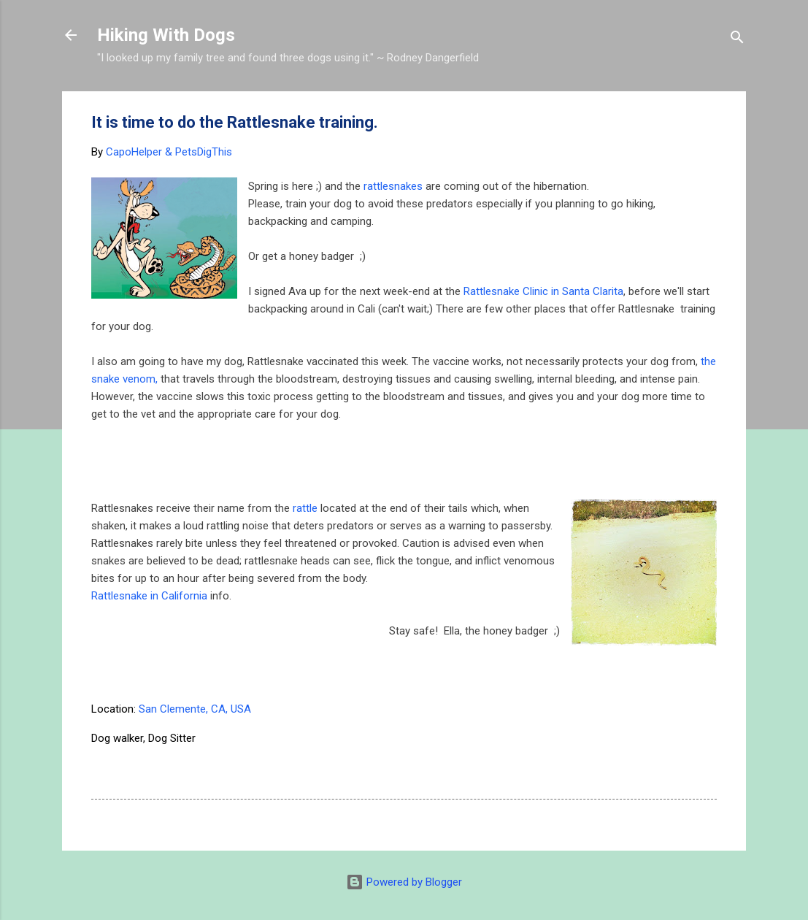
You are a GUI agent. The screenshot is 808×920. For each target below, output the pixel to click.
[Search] (737, 40)
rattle (305, 508)
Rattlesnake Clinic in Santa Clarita (543, 291)
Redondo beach (135, 767)
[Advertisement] (208, 476)
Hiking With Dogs (166, 35)
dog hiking (229, 738)
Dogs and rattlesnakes (326, 738)
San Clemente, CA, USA (195, 709)
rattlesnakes (394, 186)
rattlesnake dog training (634, 738)
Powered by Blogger (404, 882)
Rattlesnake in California (149, 595)
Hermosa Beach (437, 738)
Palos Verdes (527, 738)
